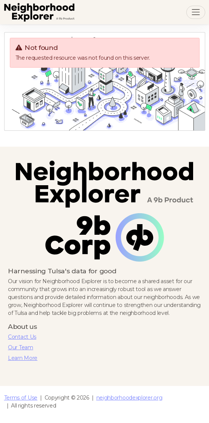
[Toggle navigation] (195, 12)
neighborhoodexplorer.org (129, 397)
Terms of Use (20, 397)
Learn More (22, 358)
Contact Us (22, 336)
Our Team (20, 347)
